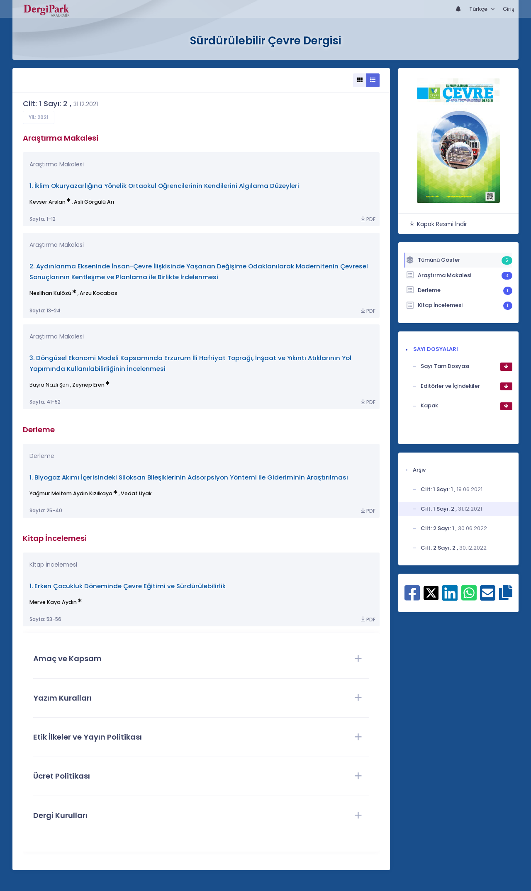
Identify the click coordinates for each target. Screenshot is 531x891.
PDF (367, 219)
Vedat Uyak (136, 493)
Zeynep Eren (88, 384)
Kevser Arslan (47, 201)
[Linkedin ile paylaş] (450, 597)
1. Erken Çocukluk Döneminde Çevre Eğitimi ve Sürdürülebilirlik (127, 586)
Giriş (508, 9)
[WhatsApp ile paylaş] (469, 597)
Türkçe (479, 9)
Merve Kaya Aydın (53, 602)
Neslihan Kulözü (50, 293)
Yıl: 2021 (39, 117)
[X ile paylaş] (431, 592)
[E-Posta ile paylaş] (487, 597)
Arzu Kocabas (98, 293)
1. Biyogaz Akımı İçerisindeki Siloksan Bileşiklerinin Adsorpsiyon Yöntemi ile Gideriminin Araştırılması (188, 477)
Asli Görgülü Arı (94, 201)
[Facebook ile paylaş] (412, 597)
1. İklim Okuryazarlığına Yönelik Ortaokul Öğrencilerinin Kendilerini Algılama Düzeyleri (164, 185)
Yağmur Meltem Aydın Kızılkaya (70, 493)
